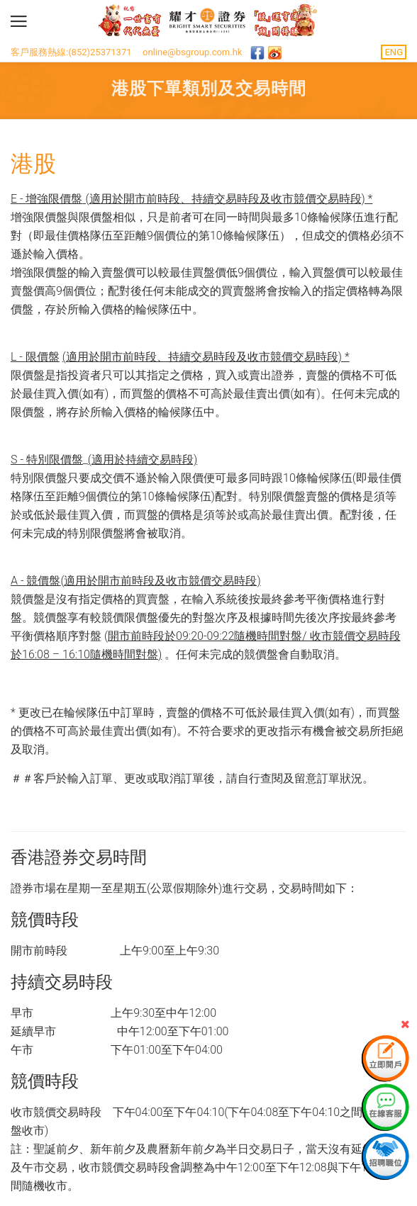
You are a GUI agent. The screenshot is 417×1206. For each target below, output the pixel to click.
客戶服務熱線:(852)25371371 (71, 52)
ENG (393, 52)
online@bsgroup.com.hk (192, 52)
